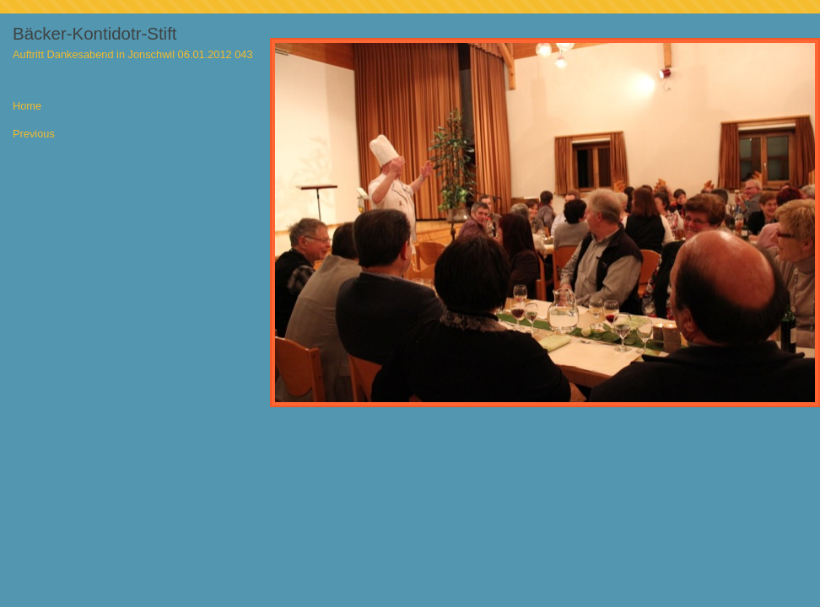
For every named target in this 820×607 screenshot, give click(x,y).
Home (27, 106)
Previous (34, 134)
